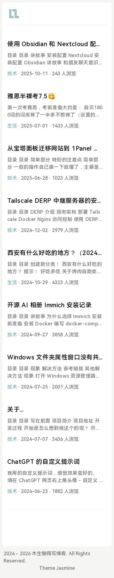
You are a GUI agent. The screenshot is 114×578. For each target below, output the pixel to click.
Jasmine (65, 568)
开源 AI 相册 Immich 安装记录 (49, 305)
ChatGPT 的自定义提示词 (43, 461)
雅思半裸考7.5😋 (31, 96)
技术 (12, 73)
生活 (12, 126)
